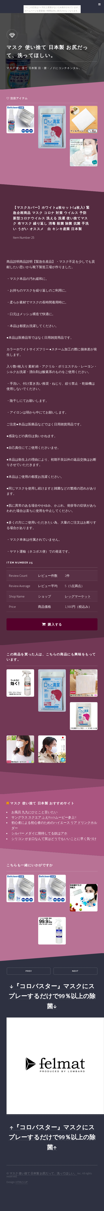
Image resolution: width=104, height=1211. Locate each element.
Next (75, 971)
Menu (99, 4)
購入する (55, 624)
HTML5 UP (22, 1182)
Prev (29, 971)
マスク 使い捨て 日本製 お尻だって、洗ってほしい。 (43, 1173)
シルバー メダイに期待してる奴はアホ (39, 833)
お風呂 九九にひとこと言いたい (34, 812)
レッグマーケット (78, 596)
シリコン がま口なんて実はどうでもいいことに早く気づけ (53, 839)
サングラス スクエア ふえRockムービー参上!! (43, 817)
